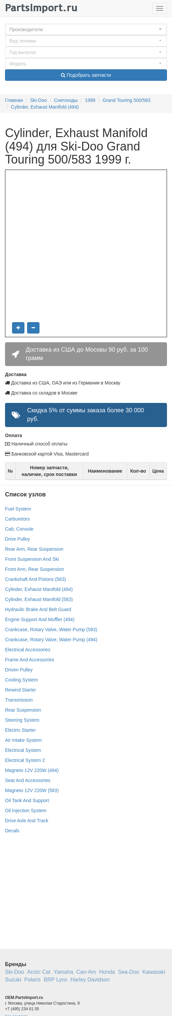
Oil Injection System (26, 810)
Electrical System (23, 750)
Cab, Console (19, 529)
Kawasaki (153, 972)
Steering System (22, 720)
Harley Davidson (90, 979)
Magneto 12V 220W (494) (32, 770)
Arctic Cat (38, 972)
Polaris (32, 979)
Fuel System (18, 509)
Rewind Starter (20, 690)
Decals (12, 830)
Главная (14, 100)
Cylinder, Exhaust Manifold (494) (45, 107)
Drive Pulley (17, 539)
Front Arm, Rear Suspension (34, 569)
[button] (86, 29)
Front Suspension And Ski (32, 559)
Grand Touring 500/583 (127, 100)
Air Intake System (23, 740)
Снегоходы (66, 100)
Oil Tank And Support (27, 800)
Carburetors (17, 519)
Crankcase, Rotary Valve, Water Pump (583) (51, 629)
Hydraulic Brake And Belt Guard (38, 609)
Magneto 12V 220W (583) (32, 790)
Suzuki (13, 979)
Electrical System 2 (25, 760)
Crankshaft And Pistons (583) (35, 579)
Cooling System (21, 679)
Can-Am (86, 972)
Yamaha (63, 972)
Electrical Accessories (27, 649)
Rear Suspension (23, 710)
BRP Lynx (55, 979)
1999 (90, 100)
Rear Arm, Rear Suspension (34, 549)
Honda (107, 972)
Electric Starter (20, 730)
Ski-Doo (38, 100)
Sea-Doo (128, 972)
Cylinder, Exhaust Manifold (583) (39, 599)
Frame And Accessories (29, 659)
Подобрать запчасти (86, 75)
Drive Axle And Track (26, 820)
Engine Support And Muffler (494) (40, 619)
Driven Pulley (18, 669)
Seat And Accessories (27, 780)
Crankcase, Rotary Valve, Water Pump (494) (51, 639)
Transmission (19, 700)
